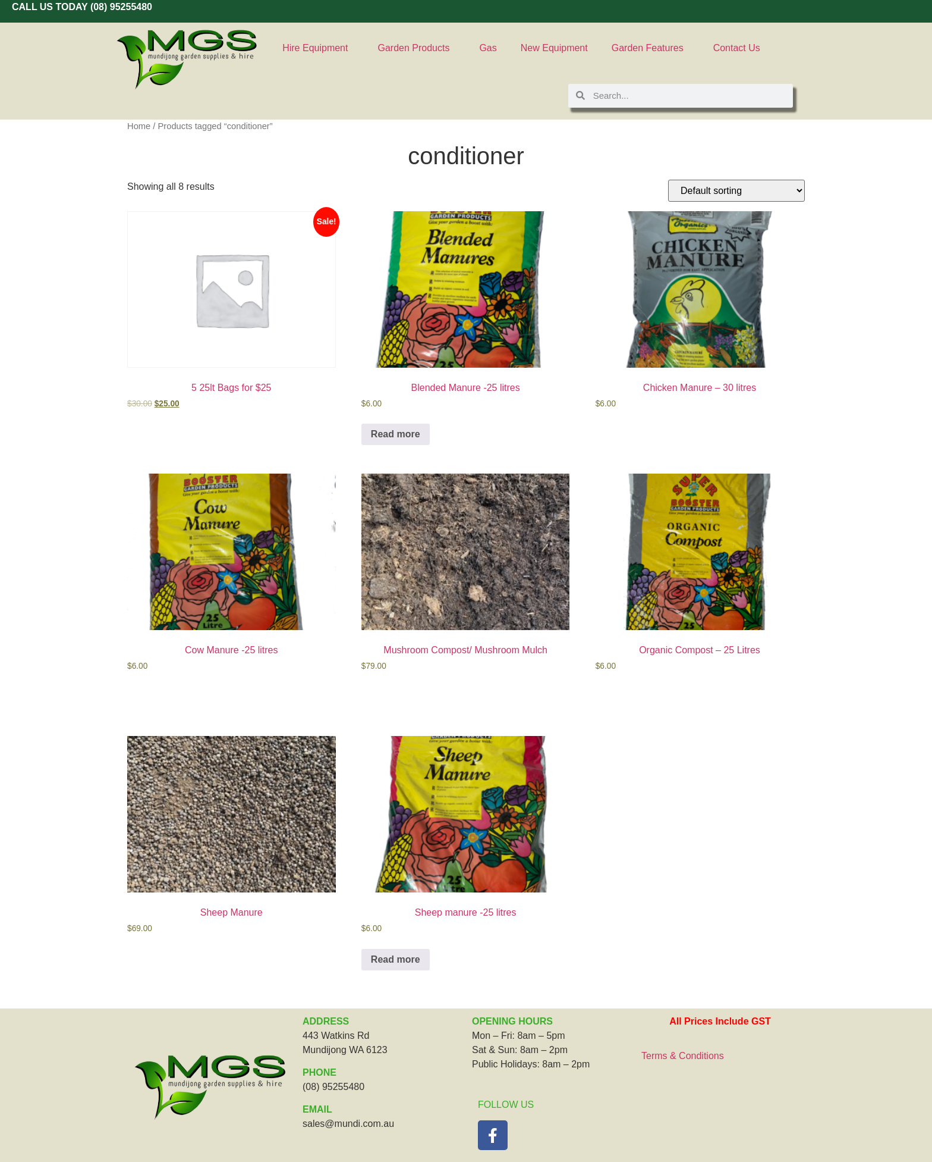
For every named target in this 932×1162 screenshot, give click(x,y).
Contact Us (736, 48)
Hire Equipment (318, 48)
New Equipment (554, 48)
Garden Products (416, 48)
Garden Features (650, 48)
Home (138, 126)
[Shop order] (736, 191)
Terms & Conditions (682, 1056)
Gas (487, 48)
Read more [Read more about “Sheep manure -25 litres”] (395, 959)
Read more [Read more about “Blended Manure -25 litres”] (395, 434)
